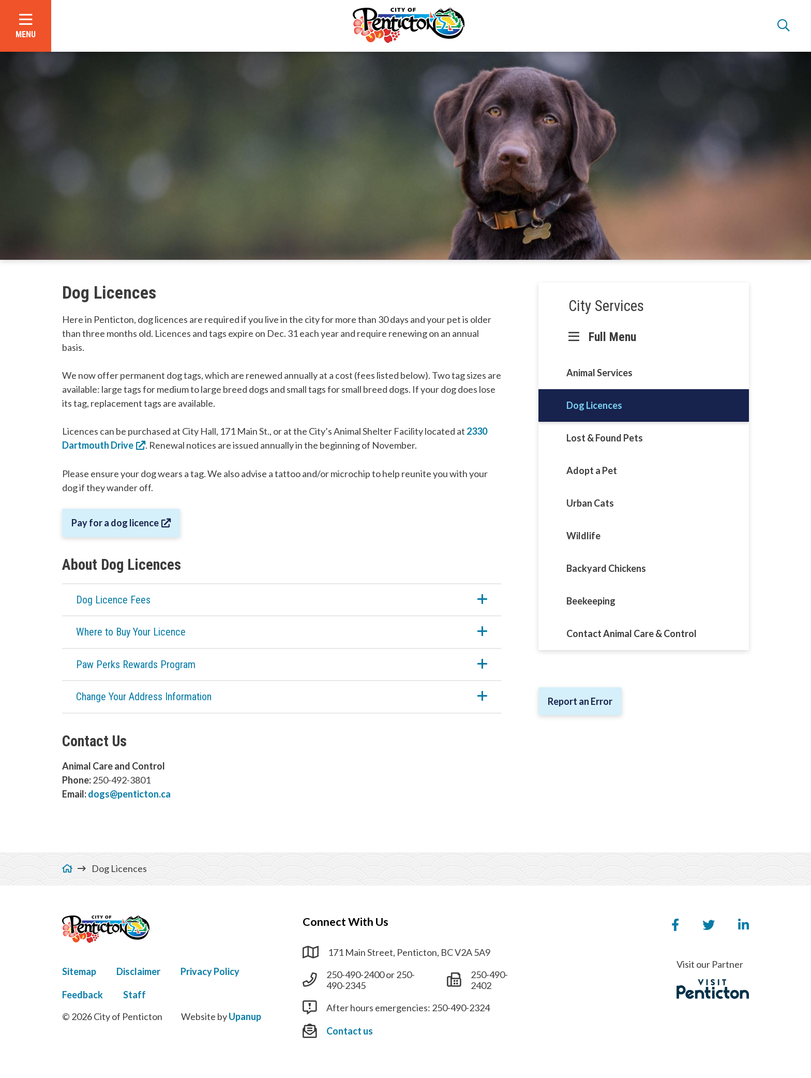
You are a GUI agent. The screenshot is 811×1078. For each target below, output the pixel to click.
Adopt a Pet (591, 470)
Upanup (245, 1016)
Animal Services (599, 372)
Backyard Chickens (606, 568)
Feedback (82, 994)
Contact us (349, 1031)
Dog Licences (594, 405)
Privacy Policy (210, 971)
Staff (134, 994)
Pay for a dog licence (115, 522)
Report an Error (580, 701)
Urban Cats (590, 503)
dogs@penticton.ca (129, 794)
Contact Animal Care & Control (631, 633)
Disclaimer (138, 971)
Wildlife (583, 535)
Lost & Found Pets (604, 438)
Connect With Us (345, 921)
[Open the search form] (783, 26)
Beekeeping (590, 601)
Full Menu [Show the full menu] (612, 337)
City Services (606, 306)
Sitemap (79, 971)
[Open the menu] (25, 26)
